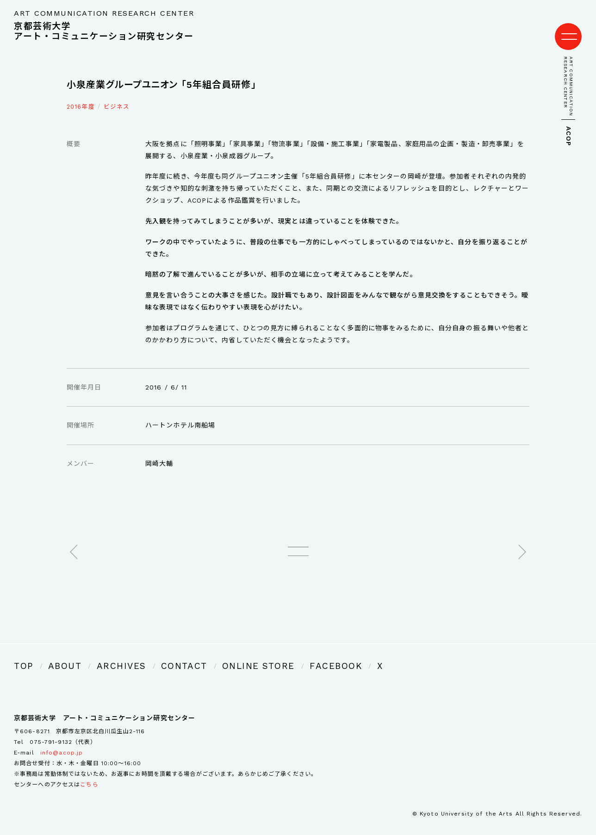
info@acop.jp (61, 739)
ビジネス (117, 97)
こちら (89, 771)
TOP (21, 654)
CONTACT (151, 654)
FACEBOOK (271, 654)
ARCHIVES (101, 654)
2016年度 (81, 97)
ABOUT (56, 654)
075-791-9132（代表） (63, 729)
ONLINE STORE (210, 654)
